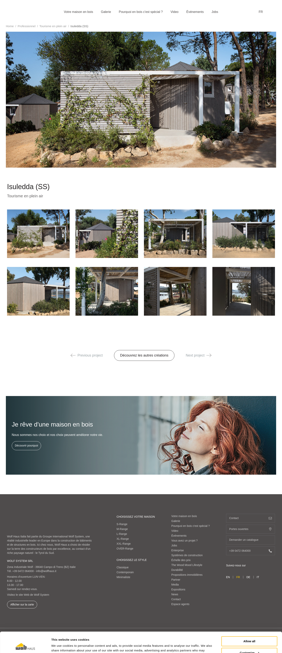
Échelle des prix (181, 560)
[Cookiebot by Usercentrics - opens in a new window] (25, 645)
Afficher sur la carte (22, 604)
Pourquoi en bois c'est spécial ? (141, 11)
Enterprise (177, 550)
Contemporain (125, 572)
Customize (249, 632)
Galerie (106, 11)
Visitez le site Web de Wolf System (28, 594)
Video (175, 11)
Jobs (215, 11)
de (248, 577)
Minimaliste (123, 577)
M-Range (122, 529)
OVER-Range (125, 548)
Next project (198, 355)
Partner (175, 579)
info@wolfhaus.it (46, 571)
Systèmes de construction (187, 555)
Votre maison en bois (78, 11)
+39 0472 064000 (23, 571)
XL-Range (123, 538)
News (174, 594)
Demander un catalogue (250, 540)
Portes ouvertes (250, 529)
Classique (122, 567)
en (228, 577)
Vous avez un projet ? (184, 540)
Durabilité (177, 569)
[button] (73, 355)
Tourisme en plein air (53, 26)
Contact (176, 599)
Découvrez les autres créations (144, 355)
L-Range (122, 533)
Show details (60, 645)
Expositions (178, 589)
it (258, 577)
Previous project (87, 355)
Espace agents (180, 604)
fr (261, 11)
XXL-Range (124, 543)
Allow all (249, 620)
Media (175, 584)
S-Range (122, 524)
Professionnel (26, 26)
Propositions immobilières (187, 574)
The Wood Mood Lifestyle (186, 565)
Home (10, 26)
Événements (195, 11)
